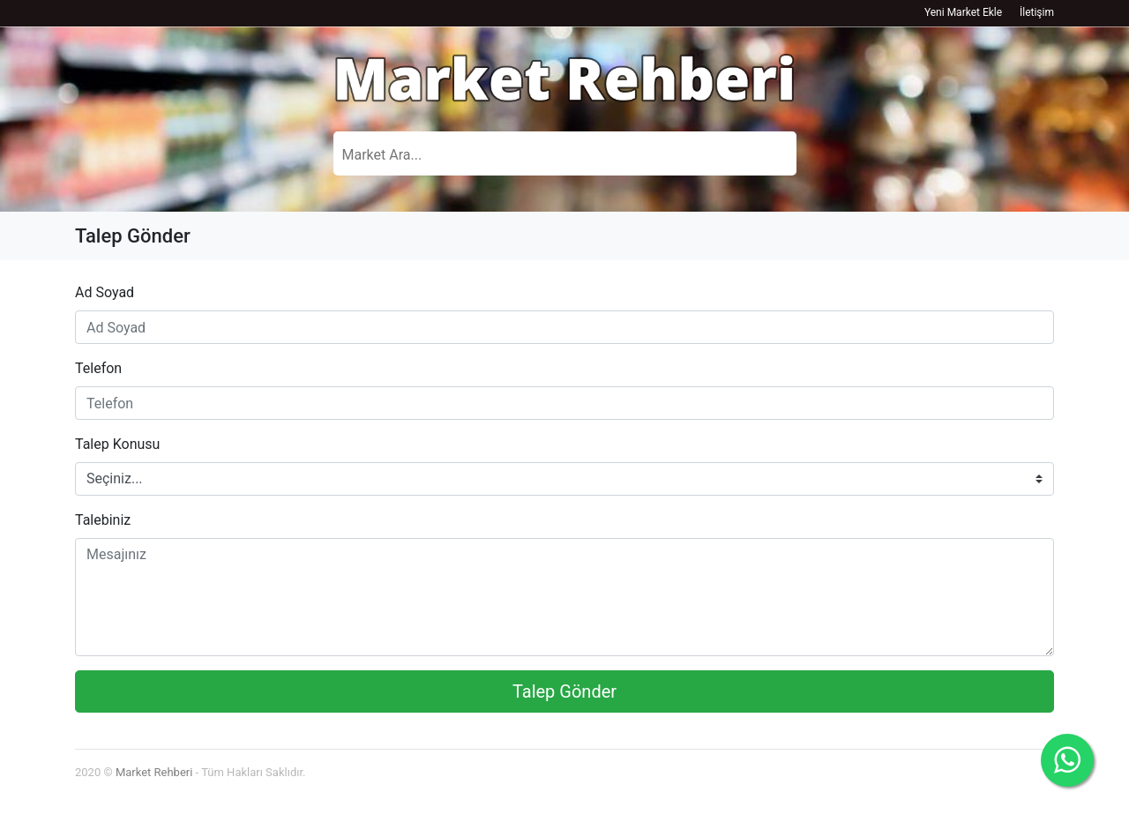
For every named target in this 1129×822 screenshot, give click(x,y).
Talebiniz (103, 520)
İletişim (1037, 12)
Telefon (98, 368)
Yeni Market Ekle (963, 12)
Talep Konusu (117, 444)
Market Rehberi (154, 772)
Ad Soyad (104, 292)
